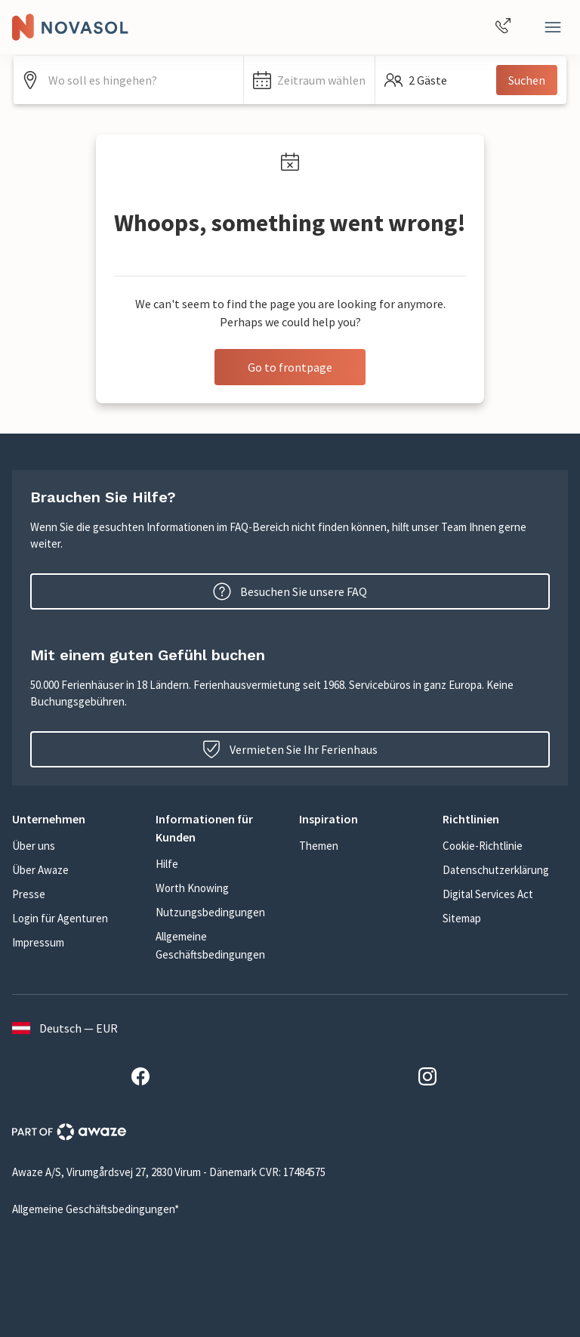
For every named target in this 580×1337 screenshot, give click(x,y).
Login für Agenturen (60, 918)
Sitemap (462, 918)
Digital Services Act (488, 894)
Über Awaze (40, 870)
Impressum (38, 942)
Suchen (526, 80)
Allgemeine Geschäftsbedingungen (210, 945)
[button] (309, 80)
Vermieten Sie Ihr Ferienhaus (290, 749)
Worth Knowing (192, 888)
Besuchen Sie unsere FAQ (290, 591)
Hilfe (167, 864)
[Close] (553, 27)
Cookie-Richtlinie (483, 845)
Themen (318, 845)
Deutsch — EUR (65, 1028)
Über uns (33, 845)
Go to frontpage (290, 367)
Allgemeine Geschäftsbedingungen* (95, 1209)
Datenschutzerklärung (496, 870)
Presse (28, 894)
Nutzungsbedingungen (210, 912)
